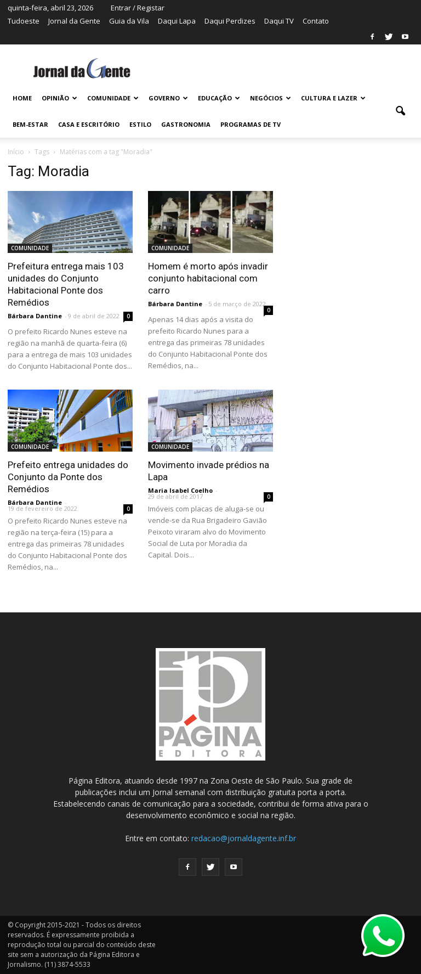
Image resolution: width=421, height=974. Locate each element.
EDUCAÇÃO (219, 98)
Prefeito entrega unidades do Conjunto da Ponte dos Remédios (68, 476)
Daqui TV (279, 21)
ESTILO (140, 124)
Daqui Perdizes (229, 21)
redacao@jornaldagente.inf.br (243, 838)
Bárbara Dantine (35, 316)
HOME (22, 98)
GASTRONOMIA (185, 124)
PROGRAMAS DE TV (250, 124)
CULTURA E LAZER (333, 98)
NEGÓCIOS (270, 98)
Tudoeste (23, 21)
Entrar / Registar (137, 8)
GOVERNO (168, 98)
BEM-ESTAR (30, 124)
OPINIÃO (59, 98)
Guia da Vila (129, 21)
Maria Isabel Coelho (180, 490)
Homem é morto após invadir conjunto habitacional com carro (208, 278)
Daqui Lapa (177, 21)
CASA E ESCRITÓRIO (89, 124)
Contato (316, 21)
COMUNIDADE (113, 98)
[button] (400, 111)
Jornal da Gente (74, 21)
